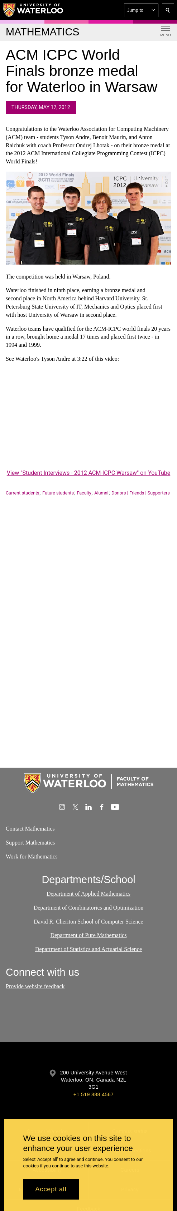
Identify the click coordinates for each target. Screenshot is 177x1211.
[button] (141, 10)
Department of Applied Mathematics (88, 894)
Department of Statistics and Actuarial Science (88, 949)
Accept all (51, 1189)
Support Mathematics (30, 843)
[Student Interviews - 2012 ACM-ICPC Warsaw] (88, 421)
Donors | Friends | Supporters (140, 493)
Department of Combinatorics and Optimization (89, 908)
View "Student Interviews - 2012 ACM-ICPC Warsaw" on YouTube (89, 472)
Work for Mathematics (31, 856)
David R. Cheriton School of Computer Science (88, 922)
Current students (22, 493)
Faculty (84, 493)
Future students (58, 493)
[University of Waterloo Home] (33, 10)
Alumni (101, 493)
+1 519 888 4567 (93, 1094)
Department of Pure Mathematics (89, 935)
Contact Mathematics (30, 829)
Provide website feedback (35, 986)
